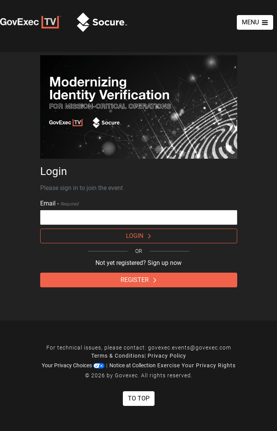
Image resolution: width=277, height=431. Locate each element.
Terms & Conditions (117, 356)
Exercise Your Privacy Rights (196, 365)
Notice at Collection (132, 365)
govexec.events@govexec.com (189, 347)
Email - (59, 203)
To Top (139, 398)
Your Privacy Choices (73, 365)
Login (138, 235)
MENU (255, 22)
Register (138, 279)
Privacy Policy (167, 356)
